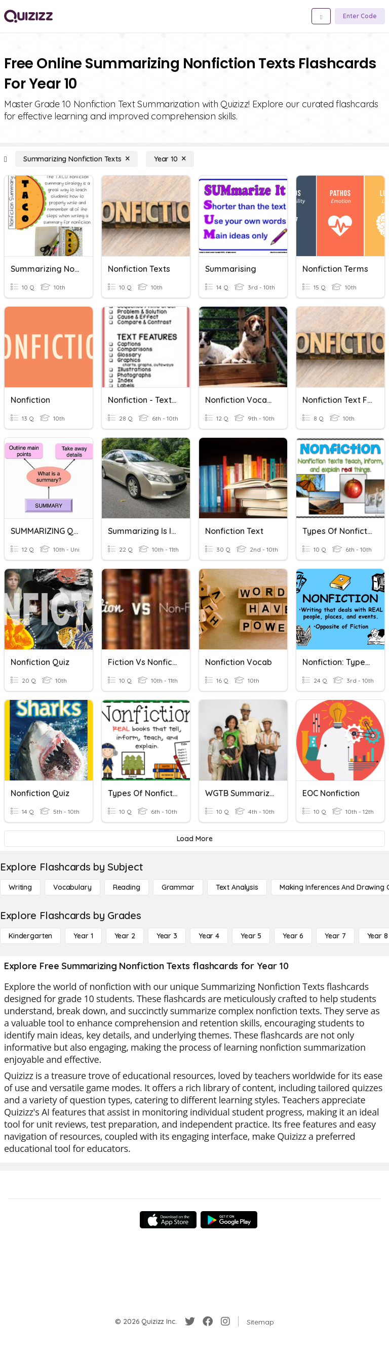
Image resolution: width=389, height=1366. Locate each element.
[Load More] (194, 839)
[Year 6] (293, 936)
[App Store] (168, 1219)
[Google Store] (229, 1219)
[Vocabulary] (72, 887)
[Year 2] (125, 936)
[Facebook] (208, 1321)
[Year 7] (335, 936)
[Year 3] (167, 936)
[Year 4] (209, 936)
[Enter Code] (360, 16)
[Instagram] (225, 1321)
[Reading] (126, 887)
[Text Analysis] (237, 887)
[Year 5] (251, 936)
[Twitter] (190, 1321)
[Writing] (20, 887)
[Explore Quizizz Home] (28, 16)
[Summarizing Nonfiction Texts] (76, 159)
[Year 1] (83, 936)
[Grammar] (178, 887)
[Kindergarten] (30, 936)
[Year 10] (170, 159)
